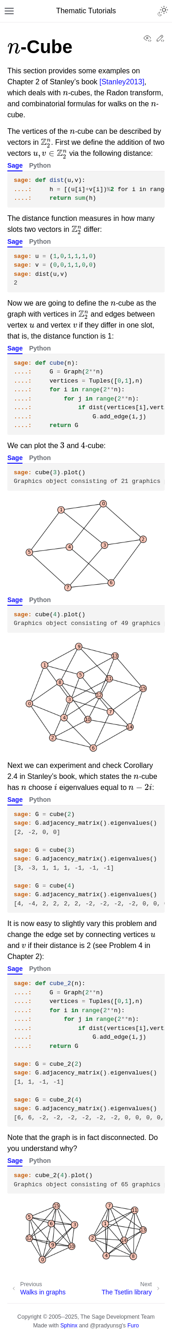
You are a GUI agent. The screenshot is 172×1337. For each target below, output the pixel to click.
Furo (133, 1325)
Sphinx (68, 1325)
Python (39, 165)
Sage (14, 165)
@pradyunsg (106, 1325)
